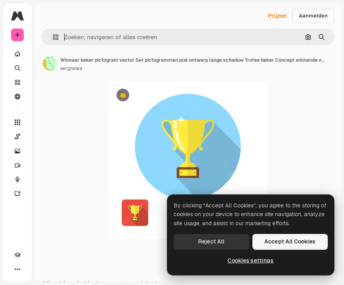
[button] (52, 37)
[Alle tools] (17, 122)
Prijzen (277, 15)
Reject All (211, 241)
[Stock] (17, 82)
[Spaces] (17, 136)
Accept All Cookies (290, 241)
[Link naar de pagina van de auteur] (50, 63)
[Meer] (17, 269)
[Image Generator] (17, 150)
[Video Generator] (17, 165)
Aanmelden (313, 15)
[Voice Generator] (17, 179)
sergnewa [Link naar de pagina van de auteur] (71, 68)
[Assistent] (17, 193)
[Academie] (17, 255)
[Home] (17, 54)
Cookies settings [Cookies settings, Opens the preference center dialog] (250, 260)
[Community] (17, 96)
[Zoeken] (17, 68)
